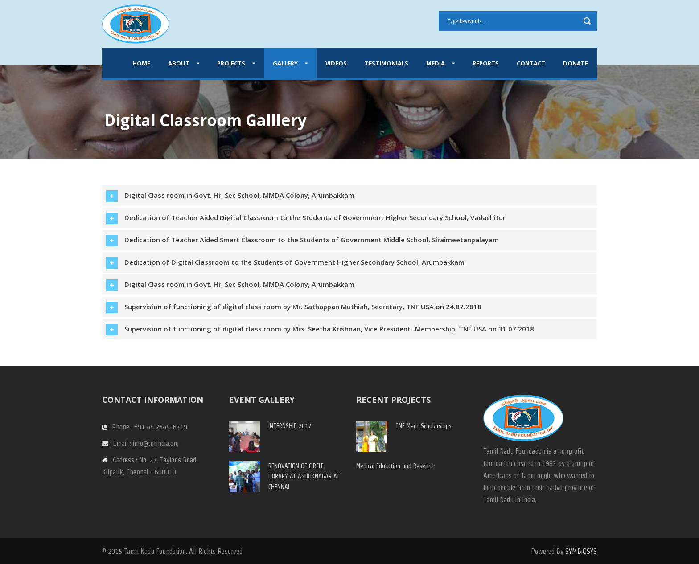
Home (141, 63)
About (178, 63)
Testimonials (386, 63)
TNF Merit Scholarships (423, 425)
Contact (531, 63)
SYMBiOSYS (581, 551)
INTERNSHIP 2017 (289, 425)
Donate (575, 63)
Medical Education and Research (396, 466)
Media (435, 63)
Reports (486, 63)
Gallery (285, 63)
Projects (231, 63)
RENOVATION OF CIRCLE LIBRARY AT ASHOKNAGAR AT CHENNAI (304, 476)
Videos (336, 63)
